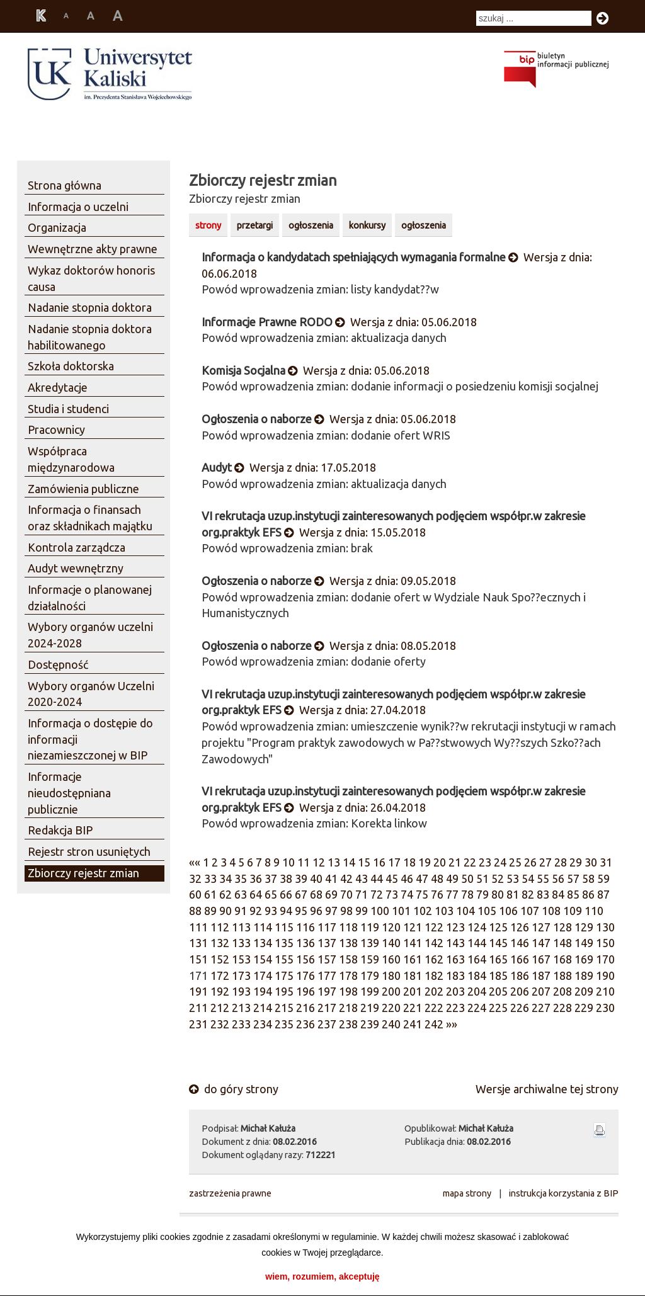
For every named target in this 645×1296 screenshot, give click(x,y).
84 (558, 894)
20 (439, 862)
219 (369, 1007)
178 (348, 975)
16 (379, 862)
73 (391, 894)
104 (465, 910)
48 (437, 878)
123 (455, 927)
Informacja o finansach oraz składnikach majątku (90, 517)
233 (241, 1024)
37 (271, 878)
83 (543, 894)
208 (562, 991)
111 (198, 927)
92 (255, 910)
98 (346, 910)
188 (562, 975)
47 (422, 878)
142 (434, 942)
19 (424, 862)
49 (452, 878)
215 (284, 1007)
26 (530, 862)
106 (508, 910)
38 (286, 878)
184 (476, 975)
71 (361, 894)
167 (541, 959)
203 (455, 991)
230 (605, 1007)
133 (241, 942)
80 (497, 894)
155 (284, 959)
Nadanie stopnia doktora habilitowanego (90, 336)
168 (562, 959)
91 (240, 910)
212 (219, 1007)
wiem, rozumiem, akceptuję (322, 1276)
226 (519, 1007)
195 (284, 991)
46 (407, 878)
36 (255, 878)
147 (541, 942)
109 (572, 910)
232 (219, 1024)
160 (391, 959)
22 (470, 862)
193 (241, 991)
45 (391, 878)
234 (262, 1024)
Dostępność (58, 664)
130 (605, 927)
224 (476, 1007)
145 (498, 942)
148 (562, 942)
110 (594, 910)
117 (326, 927)
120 (391, 927)
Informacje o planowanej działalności (90, 597)
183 (455, 975)
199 (369, 991)
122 (434, 927)
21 (454, 862)
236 (305, 1024)
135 (284, 942)
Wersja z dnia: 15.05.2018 (355, 532)
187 (541, 975)
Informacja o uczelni (78, 206)
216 (305, 1007)
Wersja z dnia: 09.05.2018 (385, 580)
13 (334, 862)
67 (301, 894)
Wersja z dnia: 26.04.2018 (355, 807)
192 (219, 991)
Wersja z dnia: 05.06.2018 (406, 321)
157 (326, 959)
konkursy (367, 225)
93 (271, 910)
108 (551, 910)
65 (271, 894)
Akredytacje (58, 387)
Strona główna (64, 185)
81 (512, 894)
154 (262, 959)
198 (348, 991)
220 (391, 1007)
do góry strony (233, 1089)
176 (305, 975)
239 (369, 1024)
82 (528, 894)
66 (286, 894)
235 (284, 1024)
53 (512, 878)
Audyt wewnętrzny (75, 568)
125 (498, 927)
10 (288, 862)
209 (583, 991)
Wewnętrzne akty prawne (92, 248)
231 (198, 1024)
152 (219, 959)
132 (219, 942)
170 (605, 959)
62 (225, 894)
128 (562, 927)
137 (326, 942)
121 (412, 927)
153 (241, 959)
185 (498, 975)
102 (422, 910)
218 (348, 1007)
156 (305, 959)
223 (455, 1007)
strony (208, 225)
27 (545, 862)
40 (316, 878)
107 (529, 910)
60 (195, 894)
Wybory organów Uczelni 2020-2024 (91, 693)
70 (346, 894)
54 (528, 878)
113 (241, 927)
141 (412, 942)
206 (519, 991)
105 (486, 910)
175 (284, 975)
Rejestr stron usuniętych (89, 851)
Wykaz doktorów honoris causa (91, 278)
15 (364, 862)
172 (219, 975)
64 (255, 894)
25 (515, 862)
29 (575, 862)
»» (451, 1024)
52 (497, 878)
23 (485, 862)
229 (583, 1007)
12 (318, 862)
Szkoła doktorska (71, 366)
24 (500, 862)
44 (376, 878)
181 (412, 975)
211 (198, 1007)
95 (301, 910)
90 (225, 910)
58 (588, 878)
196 (305, 991)
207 (541, 991)
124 (476, 927)
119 (369, 927)
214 (262, 1007)
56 (558, 878)
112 (219, 927)
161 (412, 959)
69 (331, 894)
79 (482, 894)
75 (422, 894)
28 (560, 862)
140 (391, 942)
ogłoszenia (310, 225)
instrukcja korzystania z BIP (564, 1193)
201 (412, 991)
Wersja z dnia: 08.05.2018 (385, 645)
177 (326, 975)
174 (262, 975)
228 (562, 1007)
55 (543, 878)
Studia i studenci (68, 408)
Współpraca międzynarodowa (71, 459)
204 (476, 991)
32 (195, 878)
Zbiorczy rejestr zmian (83, 873)
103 (444, 910)
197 (326, 991)
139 (369, 942)
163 (455, 959)
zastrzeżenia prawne (230, 1193)
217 (326, 1007)
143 (455, 942)
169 (583, 959)
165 (498, 959)
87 (603, 894)
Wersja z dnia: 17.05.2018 (305, 467)
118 (348, 927)
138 (348, 942)
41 (331, 878)
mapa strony (467, 1193)
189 (583, 975)
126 (519, 927)
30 (591, 862)
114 (262, 927)
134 (262, 942)
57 (573, 878)
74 (407, 894)
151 (198, 959)
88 (195, 910)
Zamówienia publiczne (83, 488)
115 (284, 927)
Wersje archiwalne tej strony (547, 1089)
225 (498, 1007)
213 (241, 1007)
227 (541, 1007)
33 (210, 878)
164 (476, 959)
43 (361, 878)
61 (210, 894)
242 (434, 1024)
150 (605, 942)
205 (498, 991)
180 (391, 975)
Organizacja (57, 227)
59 (603, 878)
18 (409, 862)
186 (519, 975)
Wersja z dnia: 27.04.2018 (355, 709)
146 (519, 942)
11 (303, 862)
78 (467, 894)
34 (225, 878)
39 (301, 878)
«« (194, 862)
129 (583, 927)
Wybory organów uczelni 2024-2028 (90, 634)
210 (605, 991)
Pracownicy (56, 429)
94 (286, 910)
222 (434, 1007)
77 (452, 894)
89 (210, 910)
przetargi (255, 225)
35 (240, 878)
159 (369, 959)
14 (349, 862)
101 (401, 910)
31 (606, 862)
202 (434, 991)
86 (588, 894)
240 (391, 1024)
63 (240, 894)
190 (605, 975)
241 (412, 1024)
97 (331, 910)
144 (476, 942)
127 (541, 927)
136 (305, 942)
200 (391, 991)
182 (434, 975)
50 (467, 878)
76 (437, 894)
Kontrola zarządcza (76, 547)
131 (198, 942)
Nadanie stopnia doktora (90, 307)
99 (361, 910)
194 (262, 991)
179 (369, 975)
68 (316, 894)
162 (434, 959)
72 (376, 894)
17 (394, 862)
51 (482, 878)
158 (348, 959)
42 (346, 878)
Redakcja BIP (60, 830)
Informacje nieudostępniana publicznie (69, 792)
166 (519, 959)
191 (198, 991)
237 (326, 1024)
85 (573, 894)
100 (379, 910)
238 (348, 1024)
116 (305, 927)
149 (583, 942)
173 (241, 975)
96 (316, 910)
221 (412, 1007)
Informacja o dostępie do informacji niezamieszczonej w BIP (90, 739)
